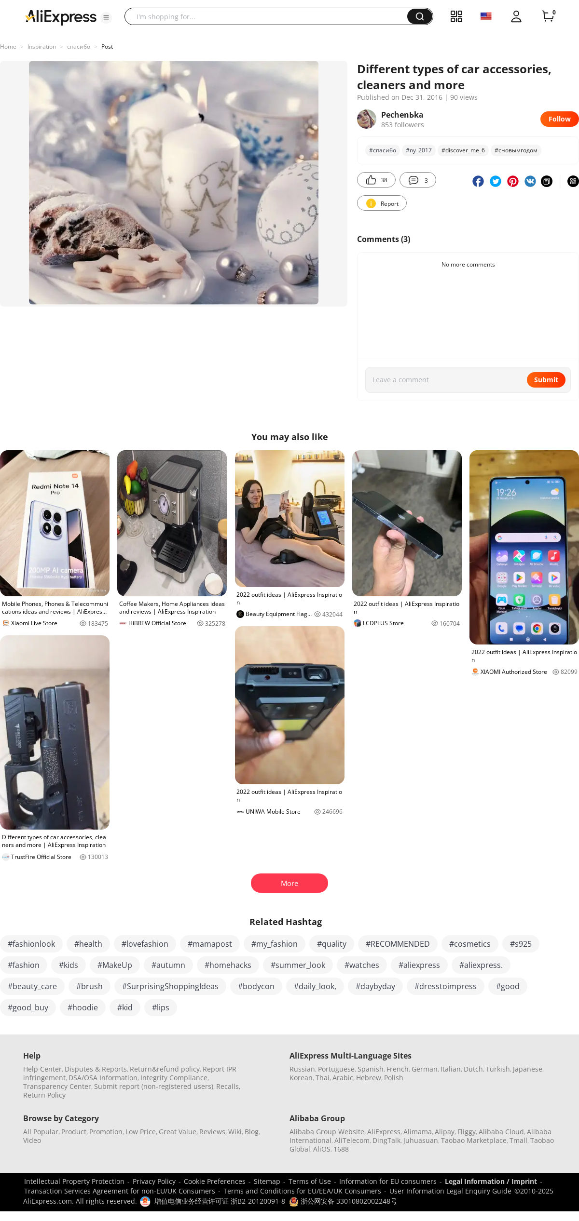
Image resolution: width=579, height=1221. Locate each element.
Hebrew (368, 1077)
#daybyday (375, 986)
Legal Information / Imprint (491, 1181)
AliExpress (383, 1131)
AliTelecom (352, 1140)
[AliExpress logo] (60, 17)
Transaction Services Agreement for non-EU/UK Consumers (119, 1190)
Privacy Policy (154, 1181)
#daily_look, (315, 986)
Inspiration (42, 46)
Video (32, 1140)
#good (508, 986)
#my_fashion (274, 944)
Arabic (342, 1077)
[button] (106, 18)
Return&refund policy (165, 1068)
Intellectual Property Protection (74, 1181)
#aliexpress (419, 965)
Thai (323, 1077)
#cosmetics (470, 944)
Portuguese (336, 1068)
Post (107, 46)
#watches (362, 965)
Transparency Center (57, 1086)
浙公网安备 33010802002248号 (343, 1201)
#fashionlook (31, 944)
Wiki (235, 1131)
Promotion (106, 1131)
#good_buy (28, 1007)
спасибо (78, 46)
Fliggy (466, 1131)
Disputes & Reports (96, 1068)
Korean (301, 1077)
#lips (160, 1007)
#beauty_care (32, 986)
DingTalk (386, 1140)
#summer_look (298, 965)
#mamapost (210, 944)
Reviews (212, 1131)
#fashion (24, 965)
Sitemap (267, 1181)
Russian (302, 1068)
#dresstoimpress (445, 986)
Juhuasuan (420, 1140)
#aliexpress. (481, 965)
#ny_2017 (419, 150)
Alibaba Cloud (501, 1131)
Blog (252, 1131)
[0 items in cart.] (548, 16)
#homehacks (228, 965)
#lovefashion (145, 944)
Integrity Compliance (173, 1077)
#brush (89, 986)
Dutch (473, 1068)
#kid (125, 1007)
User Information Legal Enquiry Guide (450, 1190)
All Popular (40, 1131)
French (397, 1068)
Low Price (140, 1131)
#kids (68, 965)
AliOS (322, 1149)
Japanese (527, 1068)
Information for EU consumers (388, 1181)
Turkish (498, 1068)
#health (88, 944)
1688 (341, 1149)
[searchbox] (269, 16)
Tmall (518, 1140)
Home (8, 46)
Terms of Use (310, 1181)
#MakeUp (114, 965)
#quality (331, 944)
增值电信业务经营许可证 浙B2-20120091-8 (219, 1201)
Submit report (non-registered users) (153, 1086)
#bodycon (256, 986)
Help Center (42, 1068)
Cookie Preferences (215, 1181)
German (425, 1068)
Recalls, (228, 1086)
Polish (393, 1077)
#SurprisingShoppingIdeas (170, 986)
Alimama (417, 1131)
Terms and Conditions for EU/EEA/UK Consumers (302, 1190)
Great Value (177, 1131)
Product (73, 1131)
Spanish (371, 1068)
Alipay (445, 1131)
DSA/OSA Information (103, 1077)
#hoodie (83, 1007)
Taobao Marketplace (474, 1140)
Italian (451, 1068)
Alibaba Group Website (327, 1131)
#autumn (168, 965)
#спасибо (382, 150)
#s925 (521, 944)
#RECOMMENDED (398, 944)
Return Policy (44, 1095)
